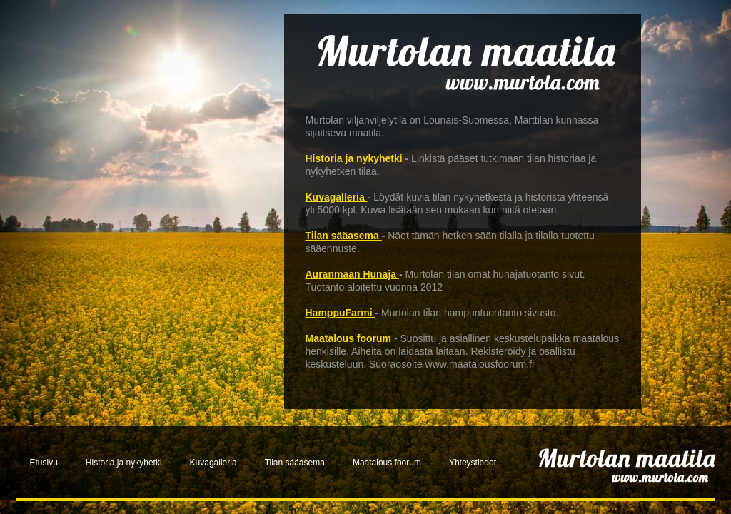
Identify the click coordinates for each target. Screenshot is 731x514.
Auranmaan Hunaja (352, 274)
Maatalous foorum (349, 338)
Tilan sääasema (344, 235)
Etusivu (44, 463)
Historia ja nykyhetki (355, 158)
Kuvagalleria (337, 197)
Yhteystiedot (472, 463)
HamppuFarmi (340, 312)
